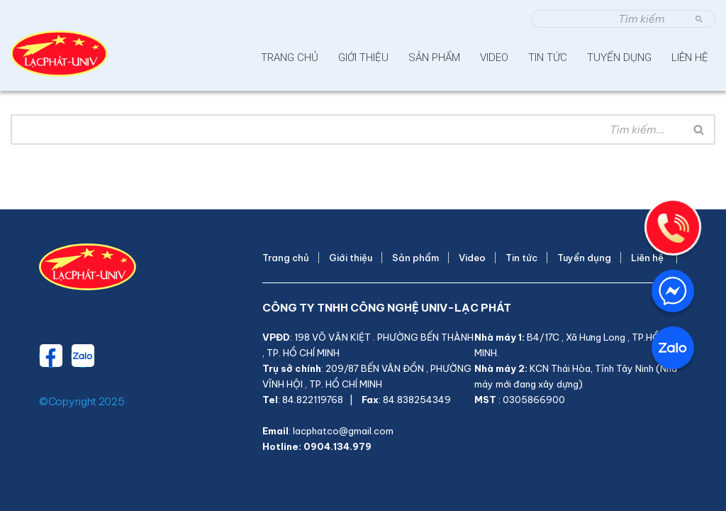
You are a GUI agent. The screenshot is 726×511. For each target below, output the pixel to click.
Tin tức (547, 57)
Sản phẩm (434, 57)
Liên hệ (692, 57)
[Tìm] (607, 19)
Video (494, 57)
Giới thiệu (363, 57)
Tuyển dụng (619, 57)
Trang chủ (289, 57)
